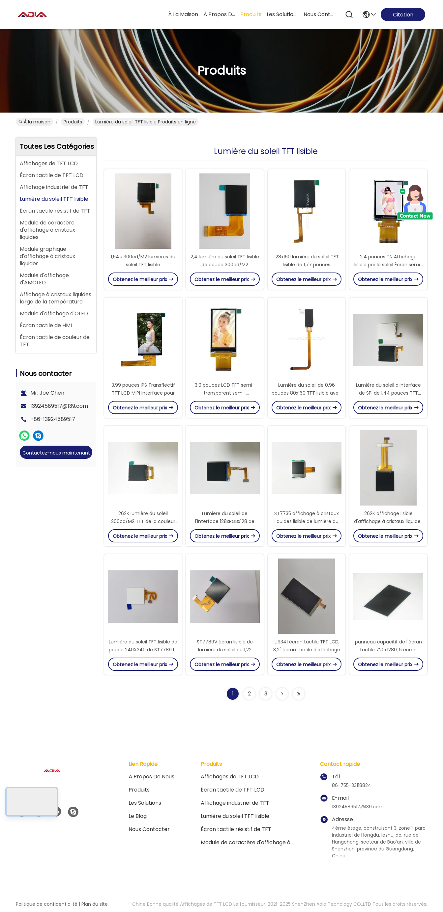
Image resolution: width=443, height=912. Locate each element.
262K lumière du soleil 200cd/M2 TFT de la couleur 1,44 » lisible (143, 521)
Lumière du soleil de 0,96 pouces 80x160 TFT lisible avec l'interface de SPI (306, 393)
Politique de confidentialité (46, 904)
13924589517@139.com (59, 406)
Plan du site (94, 904)
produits (250, 14)
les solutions (282, 14)
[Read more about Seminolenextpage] (282, 694)
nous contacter (319, 14)
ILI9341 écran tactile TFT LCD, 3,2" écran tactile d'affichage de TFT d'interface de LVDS (306, 649)
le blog (138, 816)
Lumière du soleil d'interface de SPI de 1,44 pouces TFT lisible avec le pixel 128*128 (388, 393)
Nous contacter (149, 829)
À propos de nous (219, 14)
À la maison (183, 14)
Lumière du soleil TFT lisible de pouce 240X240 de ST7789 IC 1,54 (143, 649)
